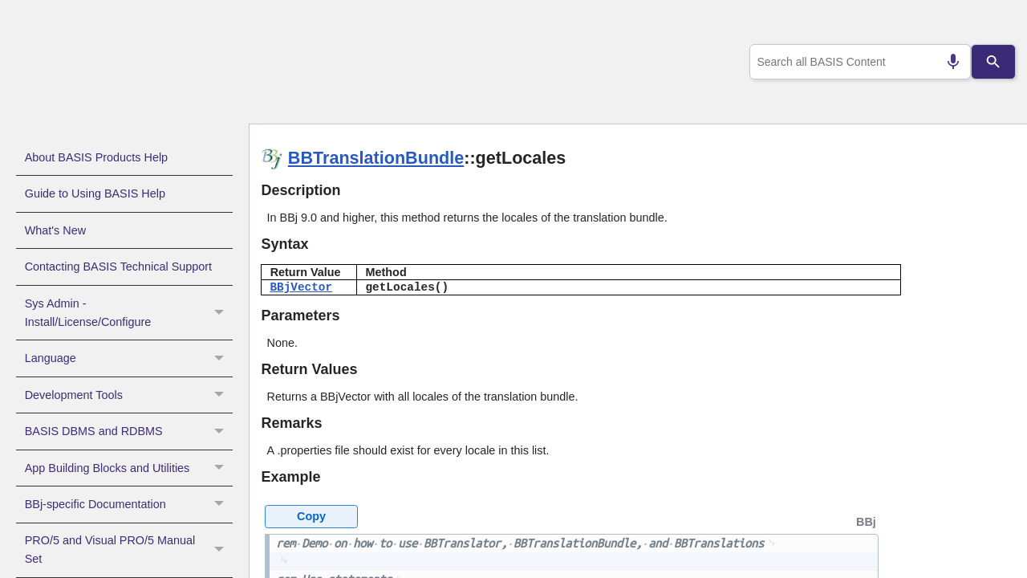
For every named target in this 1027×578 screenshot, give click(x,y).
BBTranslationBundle (376, 158)
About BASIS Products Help (96, 157)
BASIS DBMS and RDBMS (129, 431)
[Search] (994, 61)
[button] (221, 313)
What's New (55, 230)
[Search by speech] (946, 61)
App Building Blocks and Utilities (129, 468)
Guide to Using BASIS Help (95, 193)
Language (129, 358)
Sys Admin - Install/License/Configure (129, 313)
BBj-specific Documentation (129, 504)
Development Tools (129, 395)
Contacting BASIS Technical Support (118, 266)
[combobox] (857, 61)
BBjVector (301, 287)
